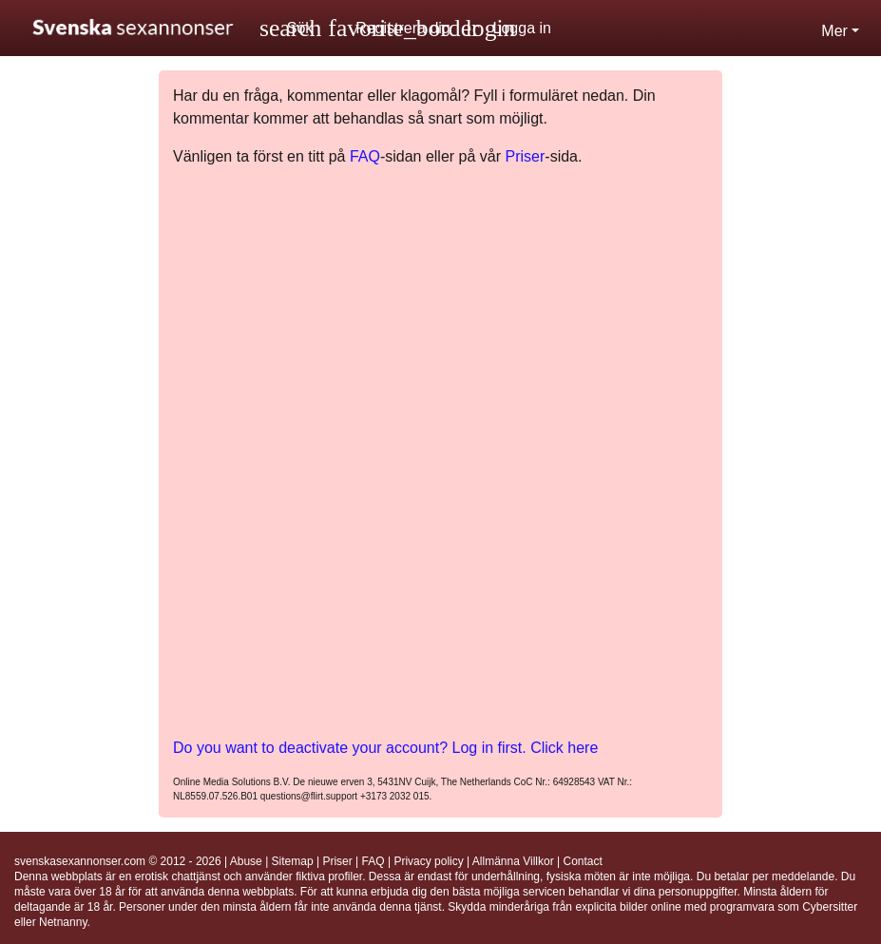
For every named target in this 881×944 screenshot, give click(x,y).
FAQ (365, 156)
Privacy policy (428, 861)
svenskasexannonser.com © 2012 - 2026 (117, 861)
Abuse (246, 861)
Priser (526, 156)
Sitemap (293, 861)
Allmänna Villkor (513, 861)
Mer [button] (834, 31)
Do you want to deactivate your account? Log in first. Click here (385, 748)
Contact (582, 861)
